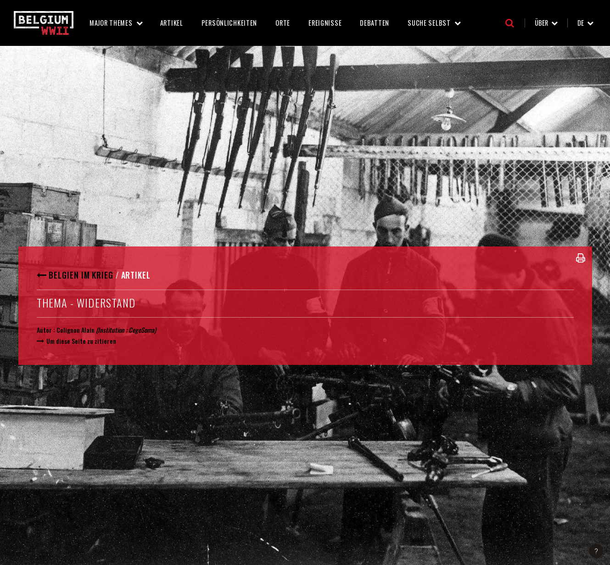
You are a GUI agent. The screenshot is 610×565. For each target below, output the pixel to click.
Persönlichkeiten (229, 23)
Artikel (171, 23)
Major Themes (111, 23)
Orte (282, 23)
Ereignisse (324, 23)
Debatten (374, 23)
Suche (510, 23)
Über (541, 23)
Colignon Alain (75, 330)
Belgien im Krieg (81, 275)
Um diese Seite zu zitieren (81, 341)
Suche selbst (429, 23)
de (580, 23)
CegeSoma (141, 330)
